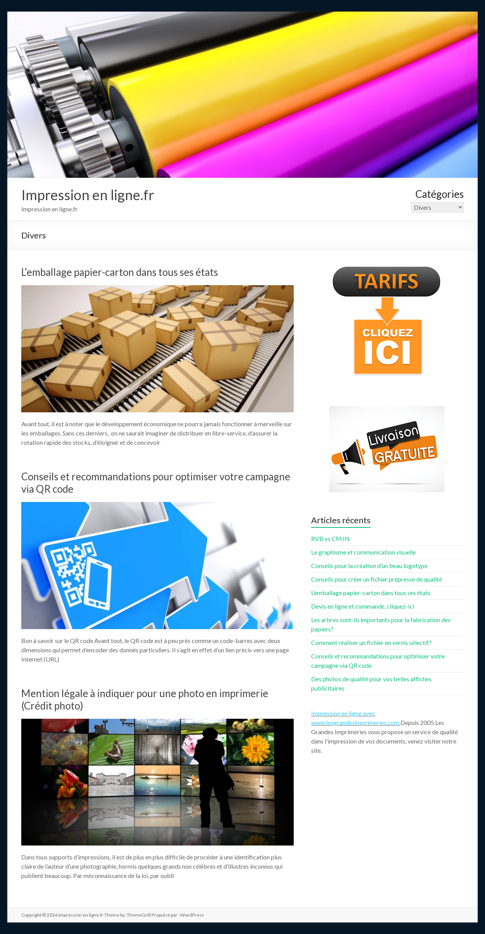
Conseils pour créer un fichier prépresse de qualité (376, 579)
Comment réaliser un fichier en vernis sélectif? (371, 642)
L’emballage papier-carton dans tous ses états (119, 272)
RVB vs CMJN (330, 538)
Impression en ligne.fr (87, 194)
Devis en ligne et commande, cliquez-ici (362, 606)
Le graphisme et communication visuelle (363, 552)
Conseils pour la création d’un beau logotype (369, 565)
